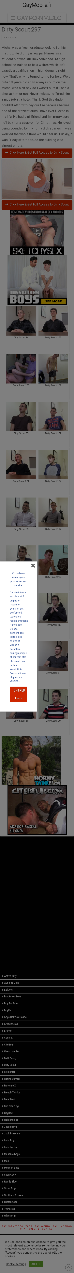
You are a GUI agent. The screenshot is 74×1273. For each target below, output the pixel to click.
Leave (18, 698)
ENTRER (19, 690)
